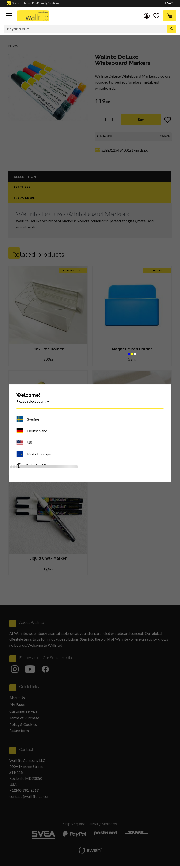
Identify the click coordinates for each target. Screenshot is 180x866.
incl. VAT (167, 3)
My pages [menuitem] (147, 16)
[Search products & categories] (85, 29)
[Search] (171, 29)
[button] (10, 16)
